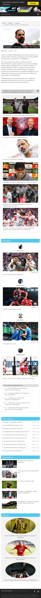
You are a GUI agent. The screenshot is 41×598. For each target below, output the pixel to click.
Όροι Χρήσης (16, 590)
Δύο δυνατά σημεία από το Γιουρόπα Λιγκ (20, 444)
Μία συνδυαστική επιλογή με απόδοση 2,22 (20, 447)
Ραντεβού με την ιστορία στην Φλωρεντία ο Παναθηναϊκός (13, 398)
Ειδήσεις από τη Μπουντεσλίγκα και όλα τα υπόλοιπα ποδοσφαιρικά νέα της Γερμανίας (20, 91)
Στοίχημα (6, 240)
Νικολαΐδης (20, 282)
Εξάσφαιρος (20, 351)
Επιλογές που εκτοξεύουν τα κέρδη (20, 422)
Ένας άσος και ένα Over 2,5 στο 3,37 (20, 428)
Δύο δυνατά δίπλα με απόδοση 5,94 (20, 450)
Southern (20, 317)
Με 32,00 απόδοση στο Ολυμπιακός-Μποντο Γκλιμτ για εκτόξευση (15, 389)
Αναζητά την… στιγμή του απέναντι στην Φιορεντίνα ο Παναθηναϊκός (16, 403)
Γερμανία (17, 23)
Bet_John (20, 247)
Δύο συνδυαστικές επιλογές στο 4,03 (20, 425)
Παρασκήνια (7, 457)
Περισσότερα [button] (6, 4)
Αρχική (4, 23)
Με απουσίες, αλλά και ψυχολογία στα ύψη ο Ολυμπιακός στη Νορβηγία (15, 408)
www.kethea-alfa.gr (34, 596)
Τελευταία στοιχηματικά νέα (13, 385)
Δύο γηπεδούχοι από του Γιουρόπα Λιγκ (20, 441)
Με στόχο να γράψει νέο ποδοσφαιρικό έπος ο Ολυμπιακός (16, 393)
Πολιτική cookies (23, 590)
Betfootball (4, 51)
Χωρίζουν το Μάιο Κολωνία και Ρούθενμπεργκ (16, 24)
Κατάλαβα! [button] (33, 3)
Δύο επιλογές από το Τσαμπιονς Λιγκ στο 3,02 (20, 435)
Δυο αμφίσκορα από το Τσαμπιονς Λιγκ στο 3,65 (20, 431)
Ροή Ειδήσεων (8, 419)
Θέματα (5, 515)
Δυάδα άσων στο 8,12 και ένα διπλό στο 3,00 (20, 438)
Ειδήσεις (10, 23)
